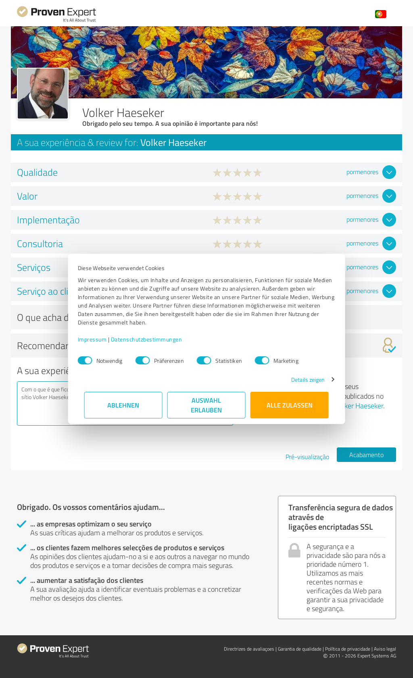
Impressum (98, 339)
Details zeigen (301, 379)
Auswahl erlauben (206, 404)
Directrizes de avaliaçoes (249, 648)
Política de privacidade (347, 648)
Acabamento (366, 454)
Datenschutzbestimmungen (153, 339)
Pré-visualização (307, 456)
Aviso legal (385, 648)
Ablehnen (124, 405)
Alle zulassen (290, 405)
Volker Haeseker (359, 405)
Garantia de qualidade (299, 648)
